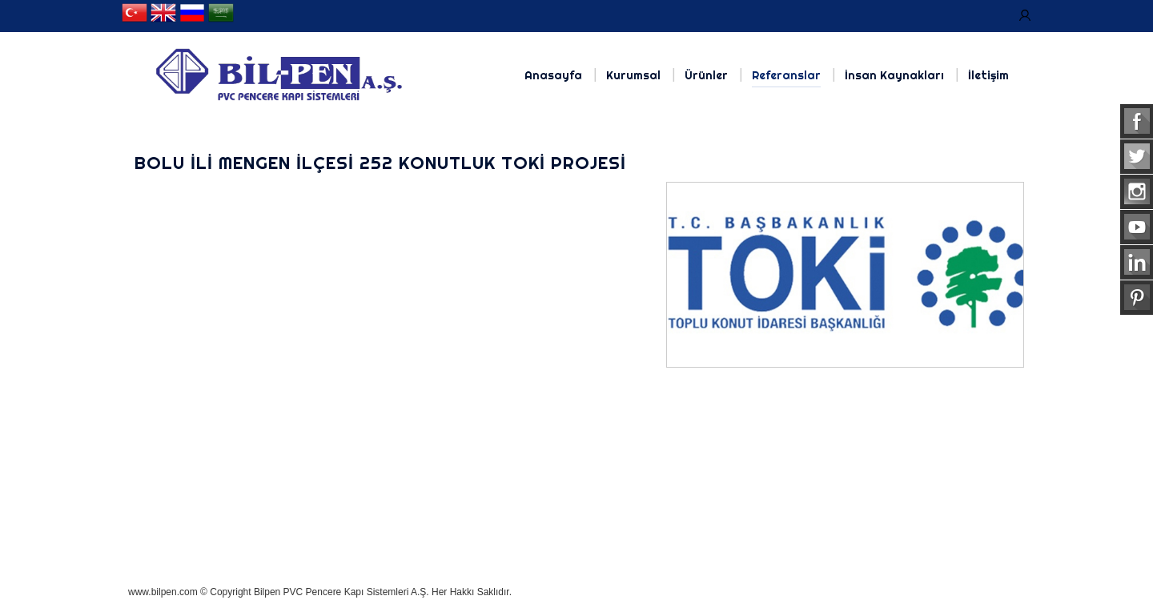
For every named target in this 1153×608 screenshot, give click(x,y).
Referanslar (786, 75)
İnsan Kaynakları (894, 75)
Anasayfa (553, 75)
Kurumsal (633, 75)
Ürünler (706, 75)
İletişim (988, 75)
